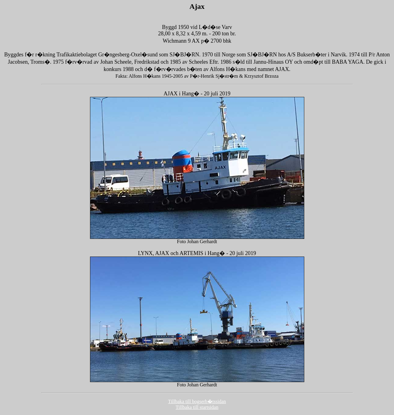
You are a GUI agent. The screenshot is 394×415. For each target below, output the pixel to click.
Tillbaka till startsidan (197, 407)
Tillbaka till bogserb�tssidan (197, 401)
